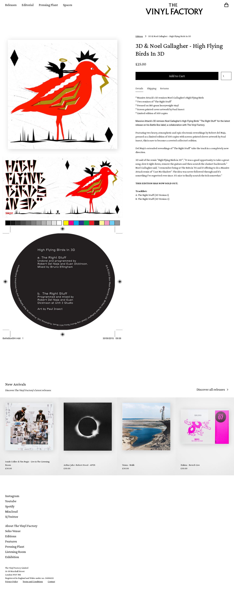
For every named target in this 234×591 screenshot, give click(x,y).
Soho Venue (12, 531)
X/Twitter (11, 516)
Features (11, 541)
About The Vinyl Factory (21, 526)
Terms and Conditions (33, 581)
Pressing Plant (48, 5)
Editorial (28, 5)
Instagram (12, 496)
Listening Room (15, 552)
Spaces (67, 5)
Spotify (9, 506)
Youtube (10, 501)
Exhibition (12, 557)
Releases (11, 5)
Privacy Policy (11, 581)
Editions (10, 536)
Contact (51, 581)
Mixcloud (11, 511)
